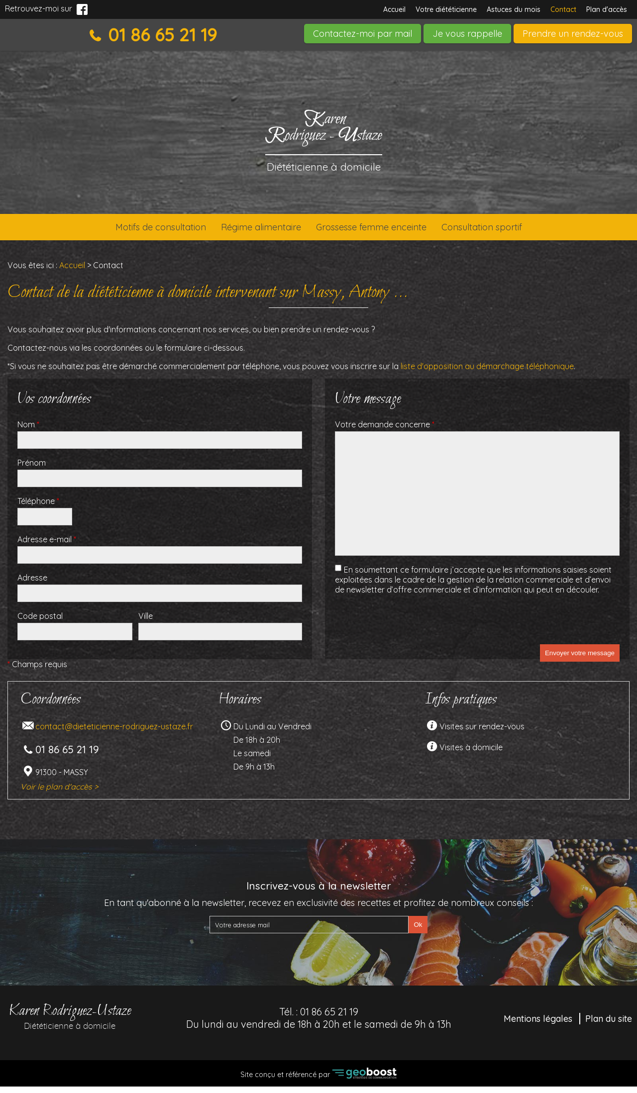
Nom (28, 431)
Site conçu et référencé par (318, 1080)
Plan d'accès (606, 9)
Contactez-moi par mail (362, 33)
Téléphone (38, 507)
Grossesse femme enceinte (382, 230)
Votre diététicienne (446, 9)
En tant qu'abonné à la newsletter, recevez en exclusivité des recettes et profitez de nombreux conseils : (318, 909)
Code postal (40, 622)
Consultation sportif (516, 230)
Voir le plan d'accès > (59, 793)
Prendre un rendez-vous (573, 33)
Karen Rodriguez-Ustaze (69, 1022)
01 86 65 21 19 (160, 35)
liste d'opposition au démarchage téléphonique (487, 373)
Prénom (31, 469)
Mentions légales (538, 1025)
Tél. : (318, 1024)
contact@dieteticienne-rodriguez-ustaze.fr (114, 733)
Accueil (394, 9)
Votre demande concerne (384, 431)
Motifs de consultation (127, 230)
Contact (563, 9)
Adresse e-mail (46, 546)
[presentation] (410, 631)
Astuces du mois (513, 9)
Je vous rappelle (467, 33)
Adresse (32, 584)
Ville (145, 622)
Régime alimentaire (248, 230)
